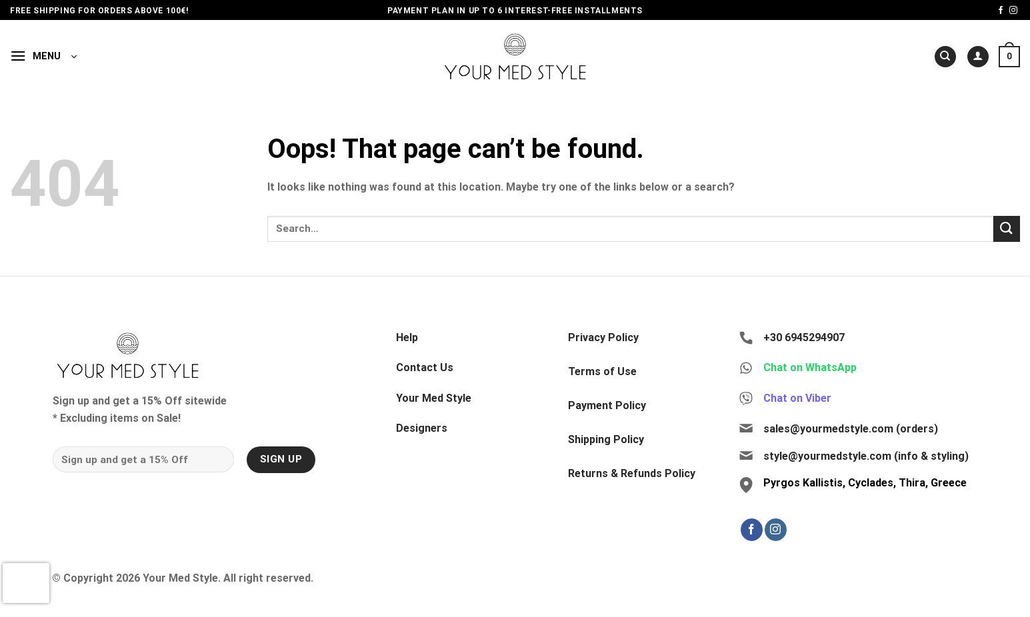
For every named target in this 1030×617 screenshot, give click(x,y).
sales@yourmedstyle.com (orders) (850, 428)
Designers (421, 428)
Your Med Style (433, 398)
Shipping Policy (606, 439)
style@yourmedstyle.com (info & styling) (866, 456)
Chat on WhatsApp (810, 367)
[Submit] (1006, 229)
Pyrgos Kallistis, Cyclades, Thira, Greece (865, 482)
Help (407, 337)
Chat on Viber (797, 398)
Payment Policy (607, 405)
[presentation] (26, 583)
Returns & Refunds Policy (631, 473)
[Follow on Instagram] (1013, 10)
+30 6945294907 (804, 337)
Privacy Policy (603, 337)
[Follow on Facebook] (1001, 10)
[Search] (945, 57)
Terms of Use (602, 371)
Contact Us (424, 367)
